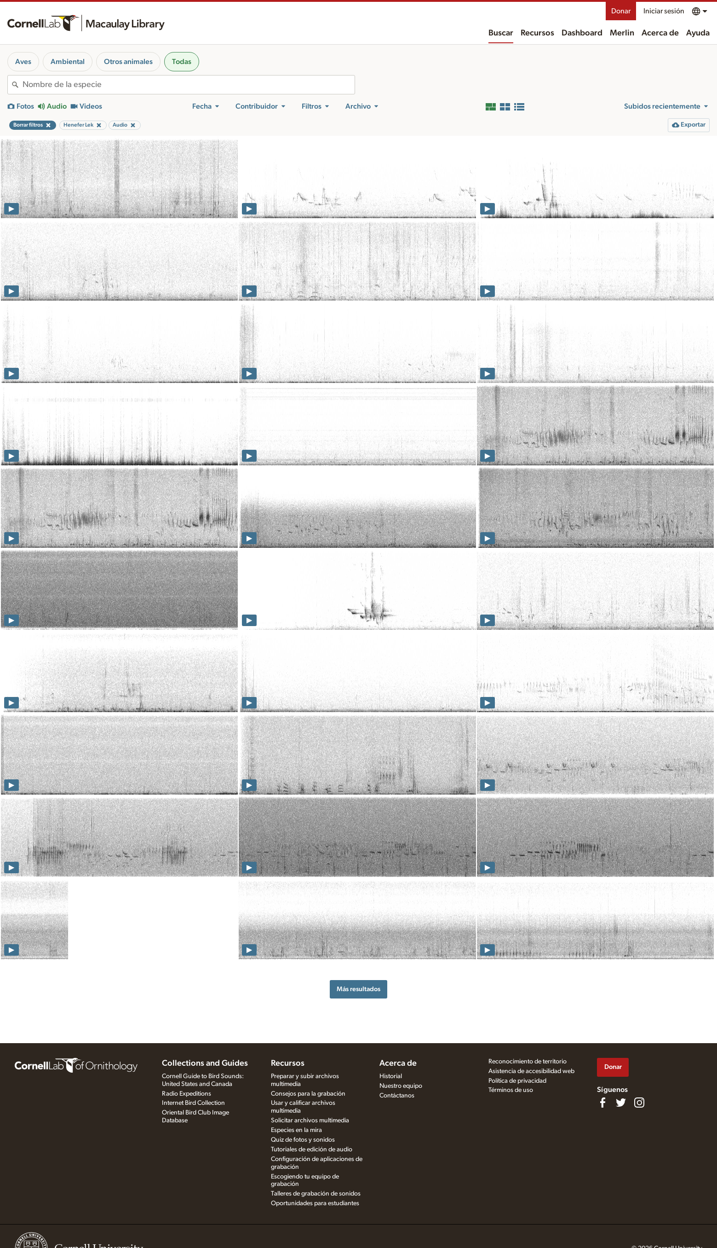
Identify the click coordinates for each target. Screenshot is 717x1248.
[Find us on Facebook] (602, 1102)
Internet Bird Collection (193, 1103)
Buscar (500, 33)
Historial (390, 1076)
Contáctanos (396, 1095)
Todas (181, 61)
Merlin (622, 33)
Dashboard (582, 33)
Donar (621, 11)
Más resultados (358, 989)
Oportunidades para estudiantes (315, 1203)
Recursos (537, 33)
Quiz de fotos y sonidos (303, 1140)
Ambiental (68, 61)
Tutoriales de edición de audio (311, 1149)
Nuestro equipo (400, 1086)
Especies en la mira (296, 1130)
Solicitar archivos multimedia (310, 1120)
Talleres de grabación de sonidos (316, 1193)
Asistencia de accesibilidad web (531, 1071)
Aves (23, 61)
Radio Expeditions (186, 1094)
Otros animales (128, 61)
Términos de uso (510, 1090)
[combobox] (189, 84)
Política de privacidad (517, 1081)
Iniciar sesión (663, 11)
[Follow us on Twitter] (620, 1102)
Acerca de (660, 33)
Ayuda (698, 33)
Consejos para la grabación (308, 1094)
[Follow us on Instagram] (639, 1102)
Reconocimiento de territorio (527, 1061)
